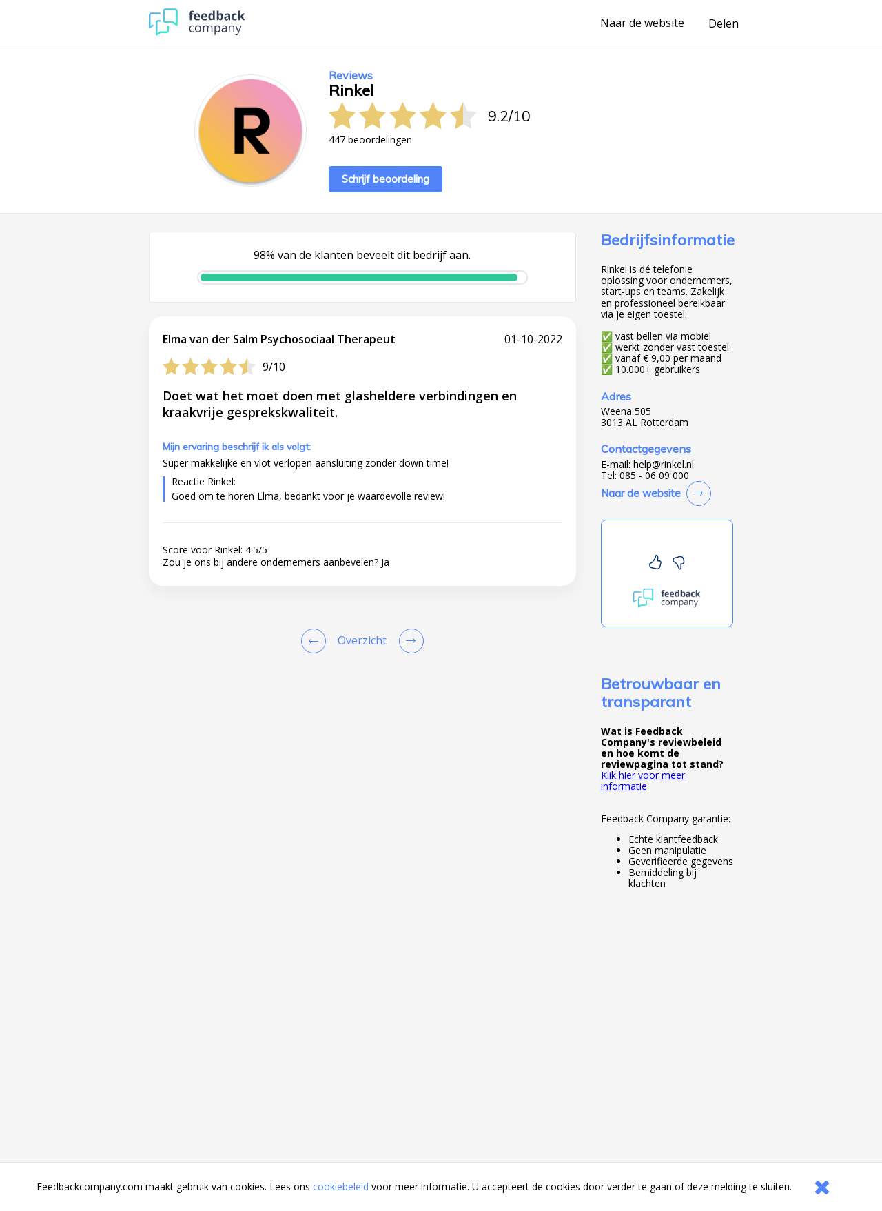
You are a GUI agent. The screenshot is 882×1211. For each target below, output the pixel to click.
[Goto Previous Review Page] (316, 641)
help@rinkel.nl (663, 464)
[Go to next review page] (408, 641)
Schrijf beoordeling (385, 178)
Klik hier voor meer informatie (643, 781)
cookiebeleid (341, 1186)
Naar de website (642, 23)
